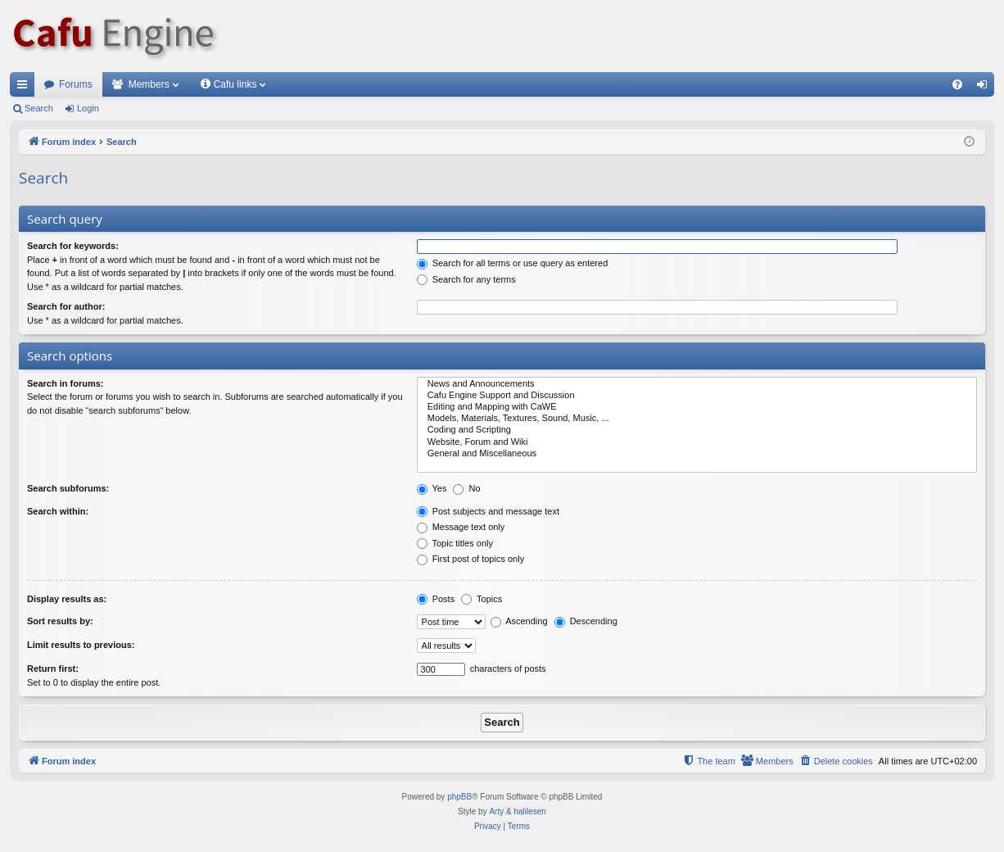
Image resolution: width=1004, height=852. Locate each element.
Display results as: (66, 599)
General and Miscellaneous (696, 454)
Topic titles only (455, 543)
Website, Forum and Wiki (696, 442)
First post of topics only (471, 559)
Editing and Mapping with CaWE (696, 407)
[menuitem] (957, 84)
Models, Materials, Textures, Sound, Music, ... (696, 418)
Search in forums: (65, 383)
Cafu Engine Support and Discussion (696, 395)
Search (39, 108)
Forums (76, 84)
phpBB (459, 796)
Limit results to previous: (80, 645)
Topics (481, 599)
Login (88, 108)
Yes (432, 488)
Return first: (53, 668)
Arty (496, 811)
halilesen (529, 811)
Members (149, 84)
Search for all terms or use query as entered (512, 263)
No (466, 488)
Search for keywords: (73, 246)
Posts (436, 599)
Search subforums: (68, 488)
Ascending (519, 621)
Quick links (25, 88)
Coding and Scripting (696, 430)
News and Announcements (696, 384)
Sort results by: (60, 621)
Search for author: (66, 306)
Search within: (57, 511)
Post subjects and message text (488, 511)
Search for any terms (466, 279)
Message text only (461, 527)
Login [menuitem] (985, 88)
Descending (585, 621)
